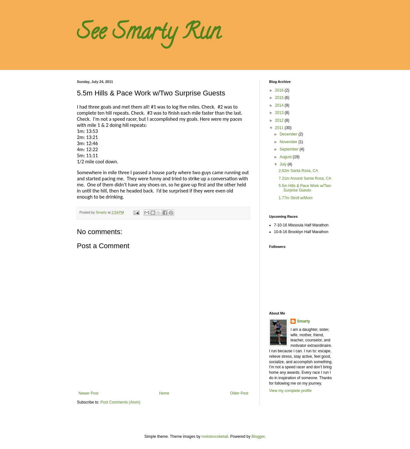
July (284, 164)
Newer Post (88, 393)
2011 (280, 128)
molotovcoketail (214, 436)
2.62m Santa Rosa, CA (298, 170)
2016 (280, 90)
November (289, 142)
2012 (280, 120)
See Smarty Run (148, 34)
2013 (280, 112)
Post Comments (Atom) (120, 402)
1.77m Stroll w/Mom (296, 198)
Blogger (258, 436)
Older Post (239, 393)
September (289, 149)
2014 (280, 105)
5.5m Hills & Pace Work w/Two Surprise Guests (305, 188)
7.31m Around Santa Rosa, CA (305, 178)
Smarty (303, 321)
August (286, 157)
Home (164, 393)
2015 (280, 97)
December (289, 134)
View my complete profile (290, 390)
